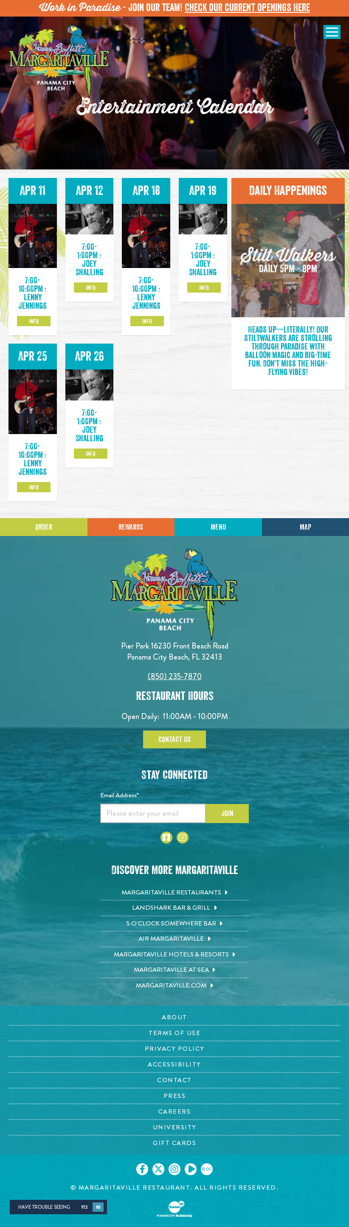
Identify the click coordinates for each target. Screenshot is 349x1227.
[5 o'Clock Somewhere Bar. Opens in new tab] (174, 923)
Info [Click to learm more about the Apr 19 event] (204, 288)
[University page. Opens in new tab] (174, 1127)
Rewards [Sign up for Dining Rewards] (130, 527)
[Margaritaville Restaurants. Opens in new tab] (174, 892)
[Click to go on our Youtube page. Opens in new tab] (191, 1169)
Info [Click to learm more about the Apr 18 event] (147, 321)
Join (227, 813)
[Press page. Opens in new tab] (174, 1096)
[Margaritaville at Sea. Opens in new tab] (174, 970)
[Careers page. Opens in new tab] (174, 1111)
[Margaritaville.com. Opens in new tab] (174, 985)
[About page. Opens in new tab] (174, 1017)
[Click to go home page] (59, 62)
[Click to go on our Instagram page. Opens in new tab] (174, 1169)
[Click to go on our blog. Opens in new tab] (207, 1169)
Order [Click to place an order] (43, 527)
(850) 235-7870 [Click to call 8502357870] (175, 676)
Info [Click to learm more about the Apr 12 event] (91, 288)
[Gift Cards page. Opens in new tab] (174, 1143)
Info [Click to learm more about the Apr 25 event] (34, 487)
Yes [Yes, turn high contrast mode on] (84, 1207)
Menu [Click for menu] (218, 527)
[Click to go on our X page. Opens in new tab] (158, 1169)
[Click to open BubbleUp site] (174, 1209)
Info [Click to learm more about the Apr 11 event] (34, 321)
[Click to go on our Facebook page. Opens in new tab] (142, 1169)
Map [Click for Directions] (305, 527)
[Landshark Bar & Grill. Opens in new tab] (174, 908)
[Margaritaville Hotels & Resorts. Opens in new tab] (174, 954)
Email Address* (119, 795)
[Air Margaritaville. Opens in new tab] (174, 939)
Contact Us (174, 739)
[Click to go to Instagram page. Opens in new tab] (183, 837)
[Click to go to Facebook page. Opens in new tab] (166, 837)
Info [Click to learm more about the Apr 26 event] (91, 454)
